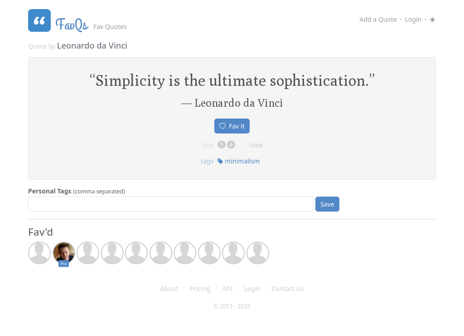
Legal (252, 288)
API (227, 288)
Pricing (200, 288)
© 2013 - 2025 (232, 306)
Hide (256, 145)
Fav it (232, 126)
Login (413, 19)
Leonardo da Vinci (92, 45)
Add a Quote (377, 19)
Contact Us (287, 288)
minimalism (238, 161)
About (169, 288)
